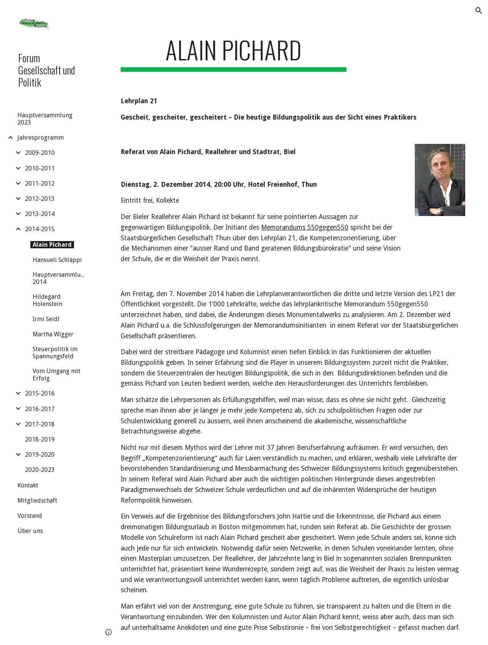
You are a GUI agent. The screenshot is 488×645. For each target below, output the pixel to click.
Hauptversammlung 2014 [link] (60, 278)
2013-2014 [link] (40, 214)
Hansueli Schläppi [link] (57, 259)
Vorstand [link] (29, 515)
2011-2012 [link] (40, 183)
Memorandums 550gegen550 (304, 227)
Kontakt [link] (27, 485)
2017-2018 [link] (40, 424)
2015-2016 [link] (40, 393)
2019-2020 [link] (40, 454)
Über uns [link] (30, 531)
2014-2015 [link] (40, 229)
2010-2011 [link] (40, 168)
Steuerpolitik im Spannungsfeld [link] (55, 352)
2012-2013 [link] (40, 198)
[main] (233, 53)
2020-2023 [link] (40, 469)
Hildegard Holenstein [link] (47, 300)
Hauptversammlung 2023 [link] (44, 119)
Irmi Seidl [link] (46, 319)
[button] (479, 11)
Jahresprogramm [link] (40, 137)
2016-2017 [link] (40, 409)
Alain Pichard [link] (52, 244)
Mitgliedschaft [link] (37, 500)
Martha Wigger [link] (53, 334)
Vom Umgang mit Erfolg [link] (56, 374)
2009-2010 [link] (40, 152)
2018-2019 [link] (40, 439)
